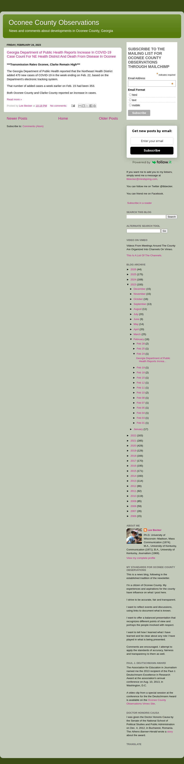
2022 (134, 435)
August (138, 309)
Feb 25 (141, 348)
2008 (134, 506)
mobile (136, 105)
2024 (134, 279)
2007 (134, 511)
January (139, 429)
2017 (134, 460)
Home (63, 118)
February (139, 339)
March (137, 334)
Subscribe (152, 150)
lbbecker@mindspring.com (142, 179)
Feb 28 (141, 343)
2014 (134, 475)
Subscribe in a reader (139, 203)
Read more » (14, 99)
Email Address (150, 78)
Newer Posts (17, 118)
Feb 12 (141, 382)
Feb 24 (141, 353)
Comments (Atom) (33, 126)
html (134, 94)
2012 (134, 486)
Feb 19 (141, 367)
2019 (134, 450)
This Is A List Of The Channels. (144, 255)
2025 (134, 274)
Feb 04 (141, 412)
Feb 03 (141, 417)
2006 (134, 516)
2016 (134, 465)
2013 (134, 480)
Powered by (152, 162)
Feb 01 (141, 422)
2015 (134, 470)
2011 (134, 491)
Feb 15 (141, 377)
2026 (134, 269)
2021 (134, 440)
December (140, 288)
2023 (134, 284)
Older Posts (108, 118)
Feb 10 (141, 392)
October (139, 299)
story (170, 731)
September (140, 304)
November (140, 293)
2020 (134, 445)
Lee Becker (154, 530)
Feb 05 (141, 407)
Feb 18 (141, 372)
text (134, 100)
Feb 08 (141, 397)
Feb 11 (141, 387)
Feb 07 (141, 402)
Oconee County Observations (54, 22)
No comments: (59, 105)
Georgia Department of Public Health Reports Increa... (153, 360)
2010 (134, 496)
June (137, 319)
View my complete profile (141, 558)
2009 (134, 501)
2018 (134, 455)
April (137, 329)
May (136, 324)
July (136, 314)
